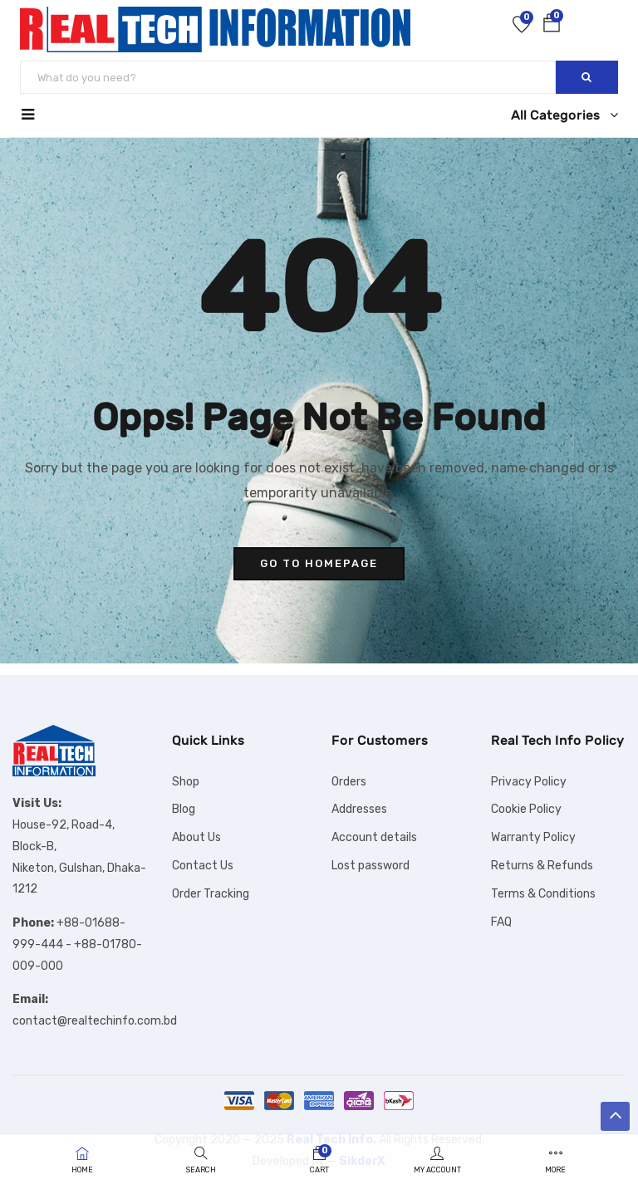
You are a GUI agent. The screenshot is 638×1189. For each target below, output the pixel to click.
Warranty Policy (533, 837)
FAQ (501, 922)
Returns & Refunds (542, 866)
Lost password (370, 866)
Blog (183, 809)
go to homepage (319, 563)
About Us (196, 837)
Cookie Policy (526, 809)
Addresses (359, 809)
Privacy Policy (529, 782)
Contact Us (202, 866)
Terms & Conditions (543, 894)
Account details (374, 837)
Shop (185, 782)
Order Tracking (210, 894)
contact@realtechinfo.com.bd (94, 1021)
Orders (348, 782)
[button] (552, 26)
